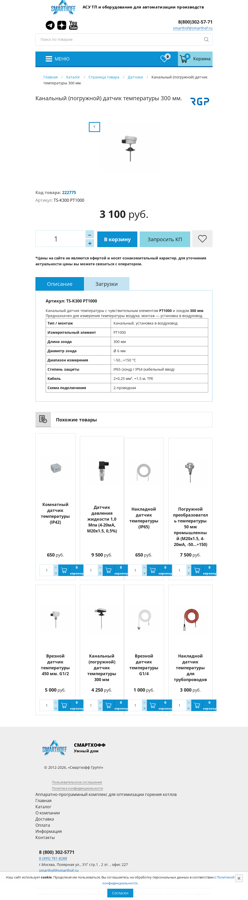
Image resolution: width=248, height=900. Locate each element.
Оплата (42, 825)
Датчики (135, 77)
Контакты (45, 837)
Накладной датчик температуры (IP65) (143, 518)
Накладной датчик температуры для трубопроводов (190, 667)
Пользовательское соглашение (77, 782)
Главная (50, 77)
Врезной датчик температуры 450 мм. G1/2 (55, 664)
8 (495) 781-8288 (53, 858)
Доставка (44, 819)
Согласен (120, 893)
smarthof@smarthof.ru (193, 28)
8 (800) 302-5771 (56, 852)
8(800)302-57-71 (195, 22)
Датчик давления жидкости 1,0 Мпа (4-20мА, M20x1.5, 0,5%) (102, 516)
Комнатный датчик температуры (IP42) (55, 513)
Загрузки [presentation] (107, 283)
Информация (48, 831)
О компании (47, 813)
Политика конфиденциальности (77, 788)
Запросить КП (147, 238)
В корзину (98, 238)
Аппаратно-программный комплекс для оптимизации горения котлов (106, 794)
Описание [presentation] (59, 283)
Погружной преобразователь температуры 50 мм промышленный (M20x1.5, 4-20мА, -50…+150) (190, 526)
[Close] (239, 878)
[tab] (59, 283)
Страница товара (104, 77)
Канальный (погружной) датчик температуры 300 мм (101, 667)
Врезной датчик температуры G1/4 (143, 664)
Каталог (73, 77)
